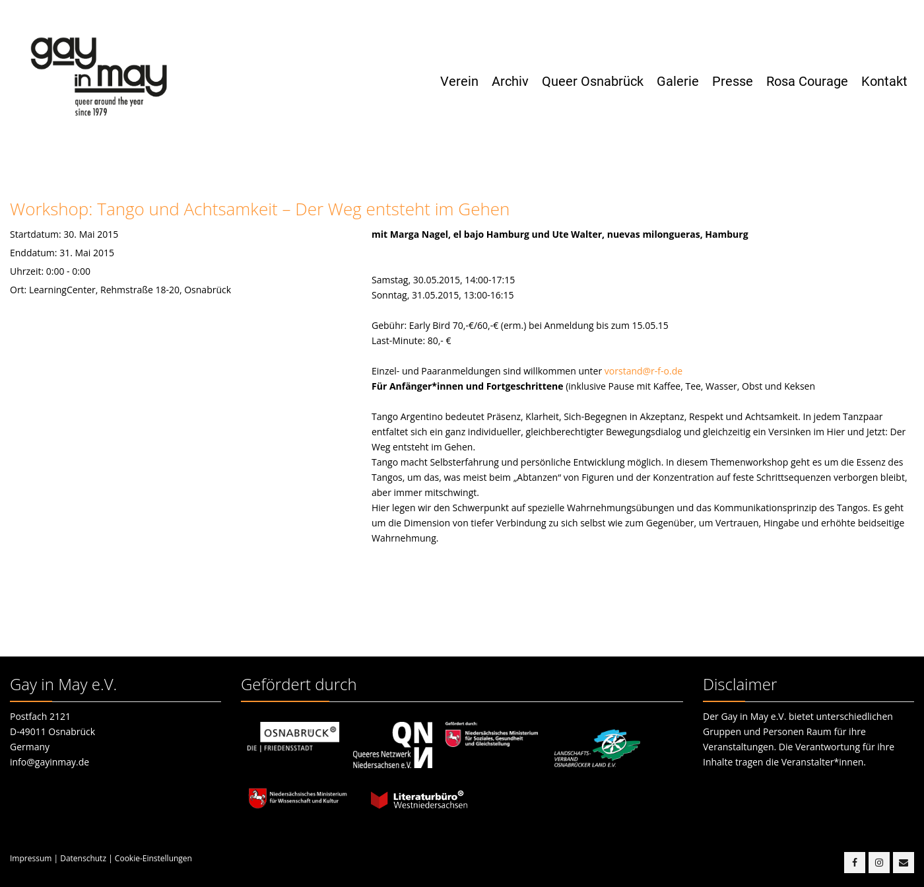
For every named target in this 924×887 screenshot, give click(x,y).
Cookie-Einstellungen (153, 858)
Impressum (30, 858)
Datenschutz (83, 858)
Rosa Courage (807, 81)
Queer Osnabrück (593, 81)
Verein (459, 81)
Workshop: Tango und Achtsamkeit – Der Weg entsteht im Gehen (260, 209)
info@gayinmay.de (49, 762)
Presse (732, 81)
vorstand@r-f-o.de (643, 371)
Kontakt (884, 81)
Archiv (510, 81)
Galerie (678, 81)
